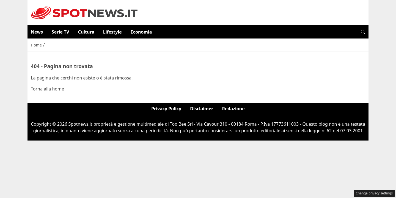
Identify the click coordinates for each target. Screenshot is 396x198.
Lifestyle (112, 32)
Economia (141, 32)
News (37, 32)
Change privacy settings (374, 193)
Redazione (233, 109)
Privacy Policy (166, 109)
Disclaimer (201, 109)
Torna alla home (47, 89)
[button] (363, 32)
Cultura (86, 32)
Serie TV (60, 32)
